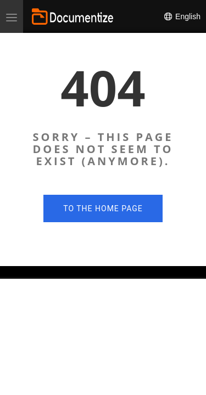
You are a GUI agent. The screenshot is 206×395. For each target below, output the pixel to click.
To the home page (102, 208)
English (182, 16)
